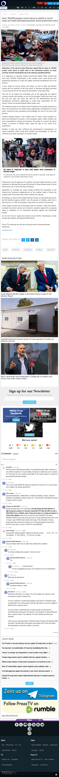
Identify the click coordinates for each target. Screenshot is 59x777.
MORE (30, 683)
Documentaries (7, 765)
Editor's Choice (24, 14)
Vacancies (35, 765)
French (50, 3)
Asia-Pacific (6, 750)
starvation (51, 250)
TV (2, 755)
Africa (14, 750)
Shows (41, 750)
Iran (3, 745)
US (16, 745)
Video (33, 740)
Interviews (54, 745)
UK (20, 745)
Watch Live (6, 759)
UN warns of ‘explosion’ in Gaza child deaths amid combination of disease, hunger (29, 170)
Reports (45, 745)
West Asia (9, 745)
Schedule (14, 759)
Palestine (13, 14)
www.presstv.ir (7, 230)
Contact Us (44, 765)
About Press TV (37, 759)
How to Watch (49, 759)
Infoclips (34, 750)
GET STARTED (29, 402)
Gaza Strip (27, 250)
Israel (5, 250)
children (39, 250)
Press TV (34, 755)
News (5, 14)
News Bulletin (36, 745)
